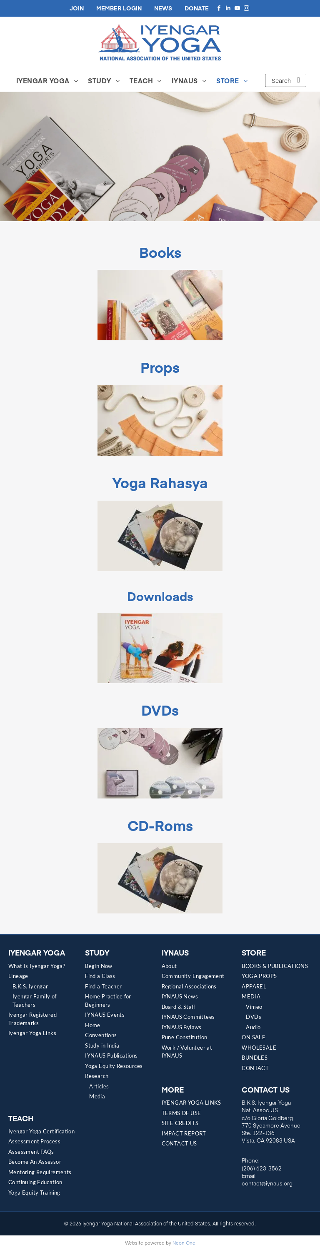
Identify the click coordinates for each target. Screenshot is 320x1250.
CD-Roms (160, 825)
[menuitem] (49, 80)
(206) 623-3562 (262, 1168)
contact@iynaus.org (267, 1183)
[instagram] (246, 8)
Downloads (160, 596)
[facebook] (219, 8)
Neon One (183, 1243)
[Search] (285, 80)
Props (160, 367)
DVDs (160, 709)
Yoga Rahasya (160, 482)
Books (160, 252)
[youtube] (237, 8)
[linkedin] (228, 8)
